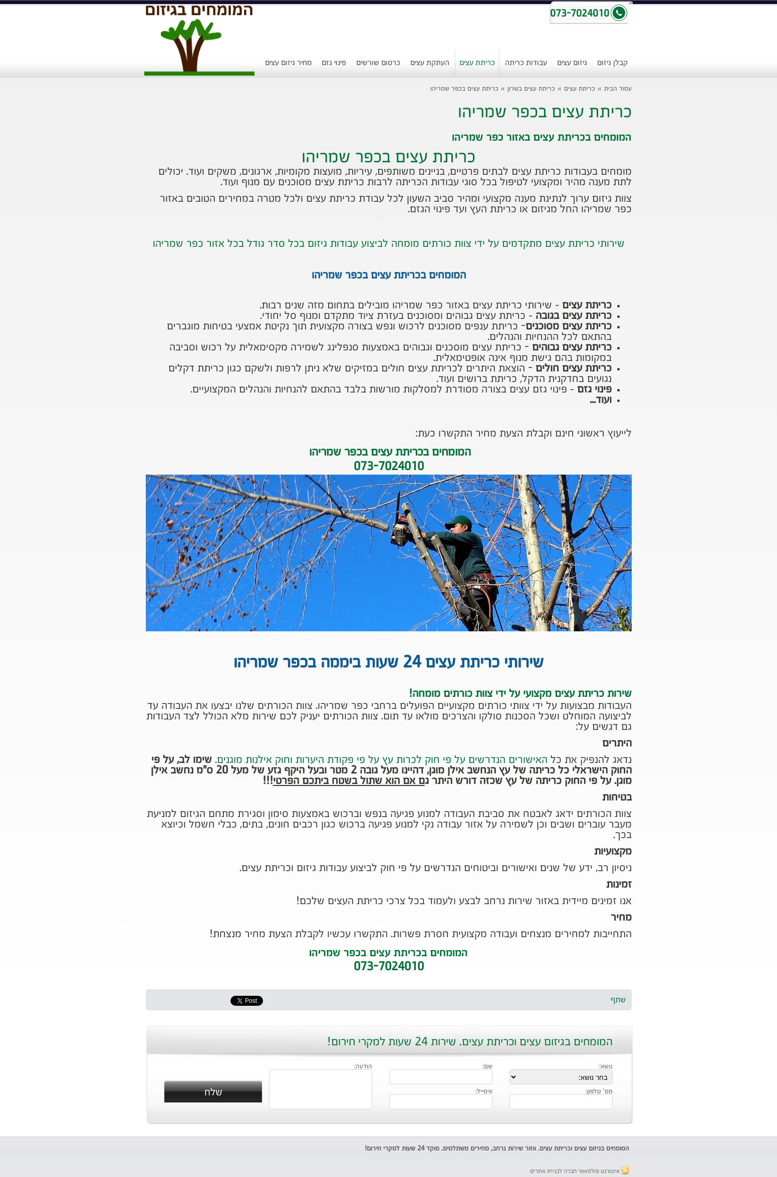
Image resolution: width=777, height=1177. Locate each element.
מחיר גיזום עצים (288, 63)
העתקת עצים (429, 63)
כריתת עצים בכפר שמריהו (464, 89)
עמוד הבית (618, 89)
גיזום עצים (572, 63)
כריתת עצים (477, 63)
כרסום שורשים (378, 63)
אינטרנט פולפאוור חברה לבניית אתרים (579, 1171)
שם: (487, 1067)
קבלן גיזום (612, 63)
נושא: (606, 1067)
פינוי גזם (334, 63)
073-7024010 (389, 967)
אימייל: (483, 1092)
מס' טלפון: (599, 1092)
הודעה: (363, 1067)
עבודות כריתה (526, 63)
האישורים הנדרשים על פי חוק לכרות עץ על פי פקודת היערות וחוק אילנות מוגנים (382, 760)
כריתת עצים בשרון (531, 89)
